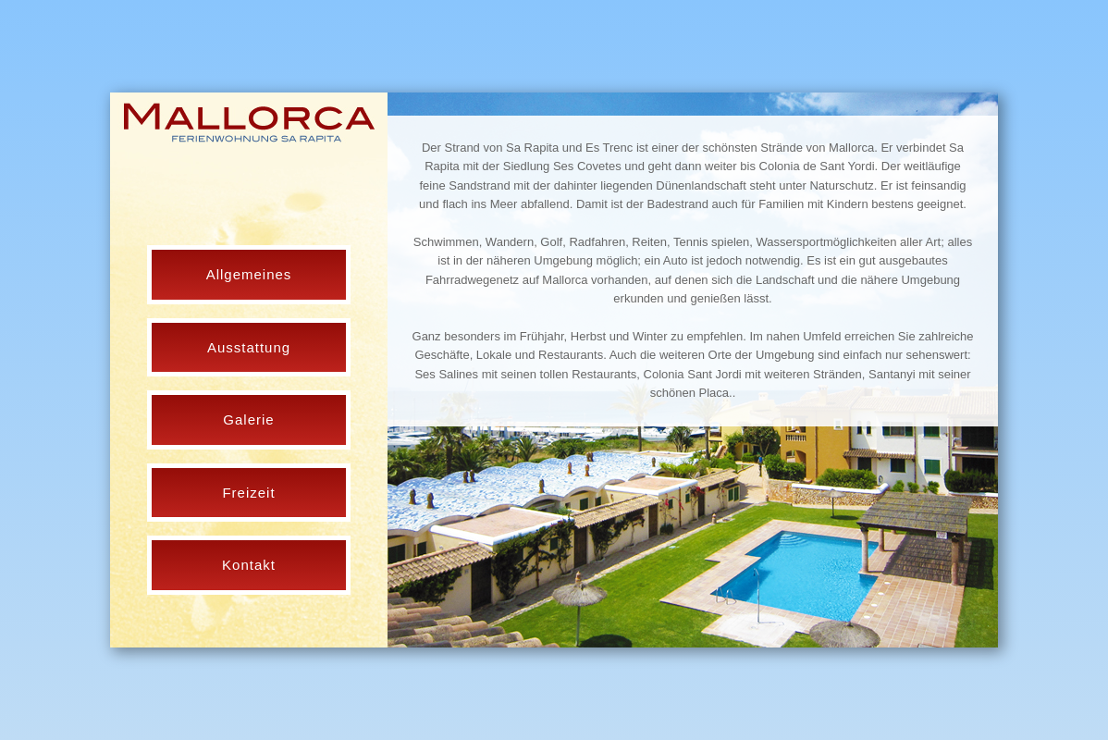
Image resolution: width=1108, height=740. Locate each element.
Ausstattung (248, 347)
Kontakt (249, 565)
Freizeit (248, 492)
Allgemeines (249, 274)
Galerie (248, 419)
